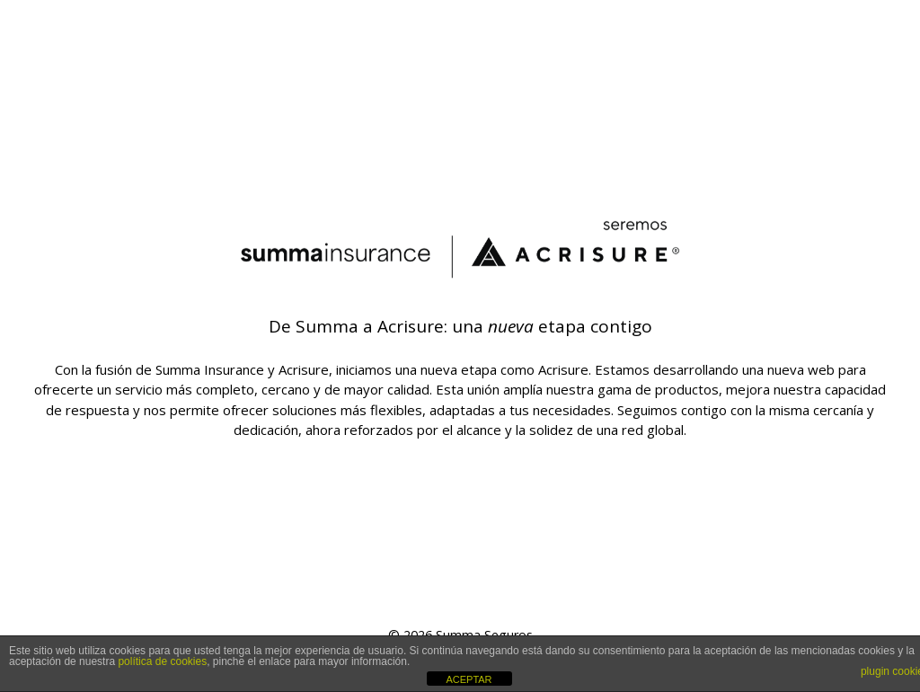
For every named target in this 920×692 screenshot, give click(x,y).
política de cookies (162, 661)
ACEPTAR (468, 679)
